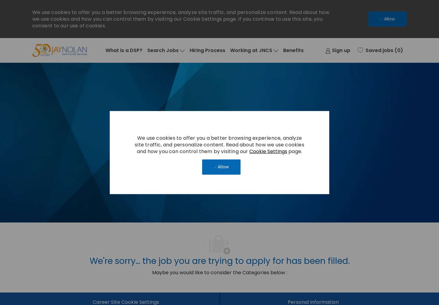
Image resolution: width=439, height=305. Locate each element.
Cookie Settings (268, 151)
